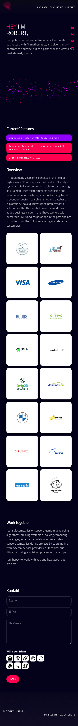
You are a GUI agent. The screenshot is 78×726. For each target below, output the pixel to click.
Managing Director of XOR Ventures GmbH (34, 137)
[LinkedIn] (72, 28)
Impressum (50, 714)
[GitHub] (72, 49)
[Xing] (72, 35)
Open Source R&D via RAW (24, 157)
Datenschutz (67, 714)
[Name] (39, 600)
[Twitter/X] (72, 42)
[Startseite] (6, 7)
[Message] (39, 631)
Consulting (56, 7)
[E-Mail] (39, 611)
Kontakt (70, 7)
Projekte (42, 7)
